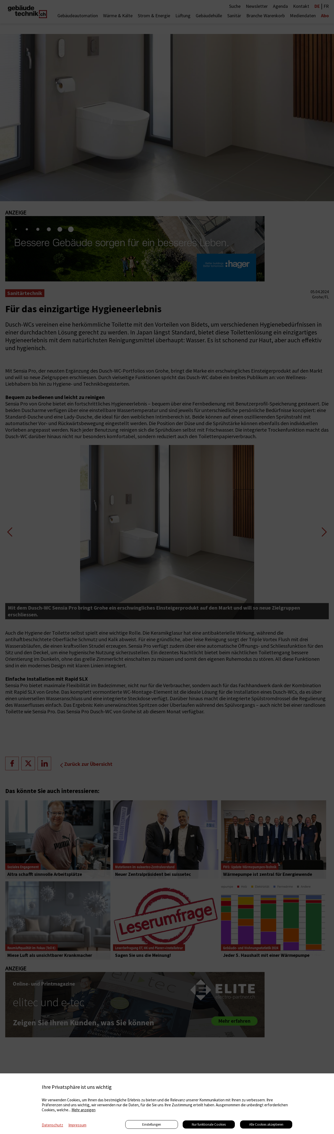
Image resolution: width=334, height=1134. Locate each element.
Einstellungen (151, 1124)
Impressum (77, 1125)
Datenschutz (52, 1125)
